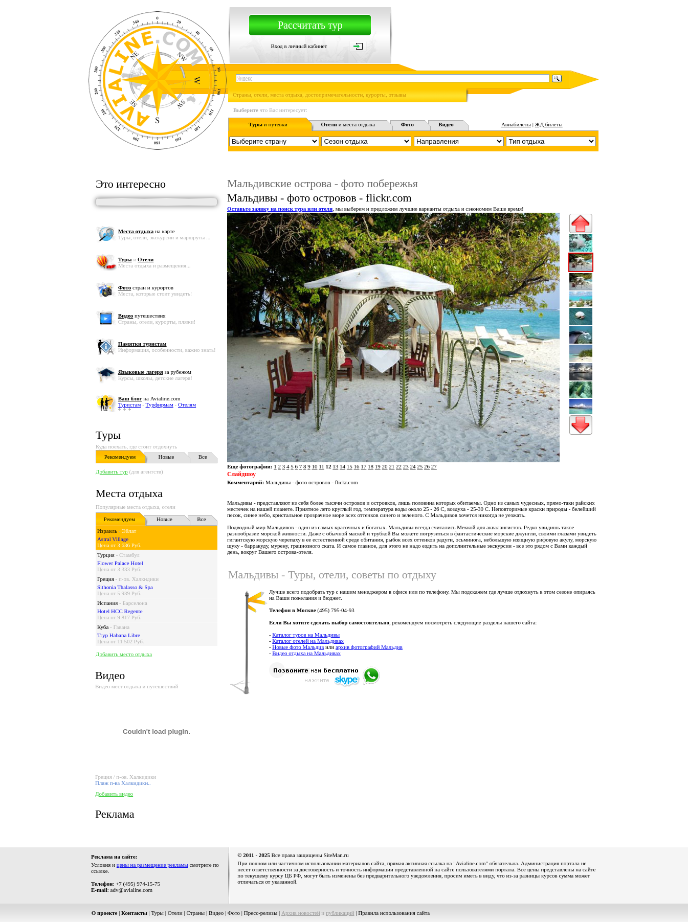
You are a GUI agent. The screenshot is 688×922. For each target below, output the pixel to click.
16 (357, 466)
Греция (105, 579)
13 (335, 466)
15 (349, 466)
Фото (234, 913)
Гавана (121, 627)
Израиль (107, 531)
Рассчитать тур (310, 25)
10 (314, 466)
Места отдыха (129, 493)
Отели (175, 913)
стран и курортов (145, 287)
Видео (216, 913)
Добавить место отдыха (124, 654)
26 (427, 466)
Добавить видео (114, 794)
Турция (106, 555)
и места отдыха (348, 124)
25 (420, 466)
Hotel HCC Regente (120, 611)
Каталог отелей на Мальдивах (308, 641)
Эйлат (129, 531)
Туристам (129, 404)
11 (321, 466)
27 (434, 466)
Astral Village (112, 539)
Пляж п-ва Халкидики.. (123, 783)
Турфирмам (159, 404)
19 (378, 466)
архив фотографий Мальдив (369, 647)
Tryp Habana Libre (118, 635)
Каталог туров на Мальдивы (306, 635)
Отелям (187, 404)
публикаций (340, 913)
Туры (108, 435)
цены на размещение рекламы (152, 865)
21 (391, 466)
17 (363, 466)
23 (406, 466)
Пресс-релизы (261, 913)
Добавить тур (112, 471)
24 (413, 466)
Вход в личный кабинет (299, 46)
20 (385, 466)
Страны (195, 913)
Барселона (135, 603)
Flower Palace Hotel (120, 563)
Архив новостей (300, 913)
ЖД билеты (549, 124)
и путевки (268, 124)
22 (399, 466)
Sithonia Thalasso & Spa (125, 587)
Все (202, 457)
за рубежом (154, 372)
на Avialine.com (149, 398)
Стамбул (129, 555)
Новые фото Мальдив (298, 647)
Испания (107, 603)
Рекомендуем (120, 457)
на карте (146, 231)
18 (370, 466)
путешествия (142, 315)
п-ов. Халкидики (139, 579)
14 (342, 466)
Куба (102, 627)
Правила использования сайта (394, 913)
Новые (166, 457)
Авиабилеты (516, 124)
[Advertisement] (412, 730)
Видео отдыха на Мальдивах (306, 653)
